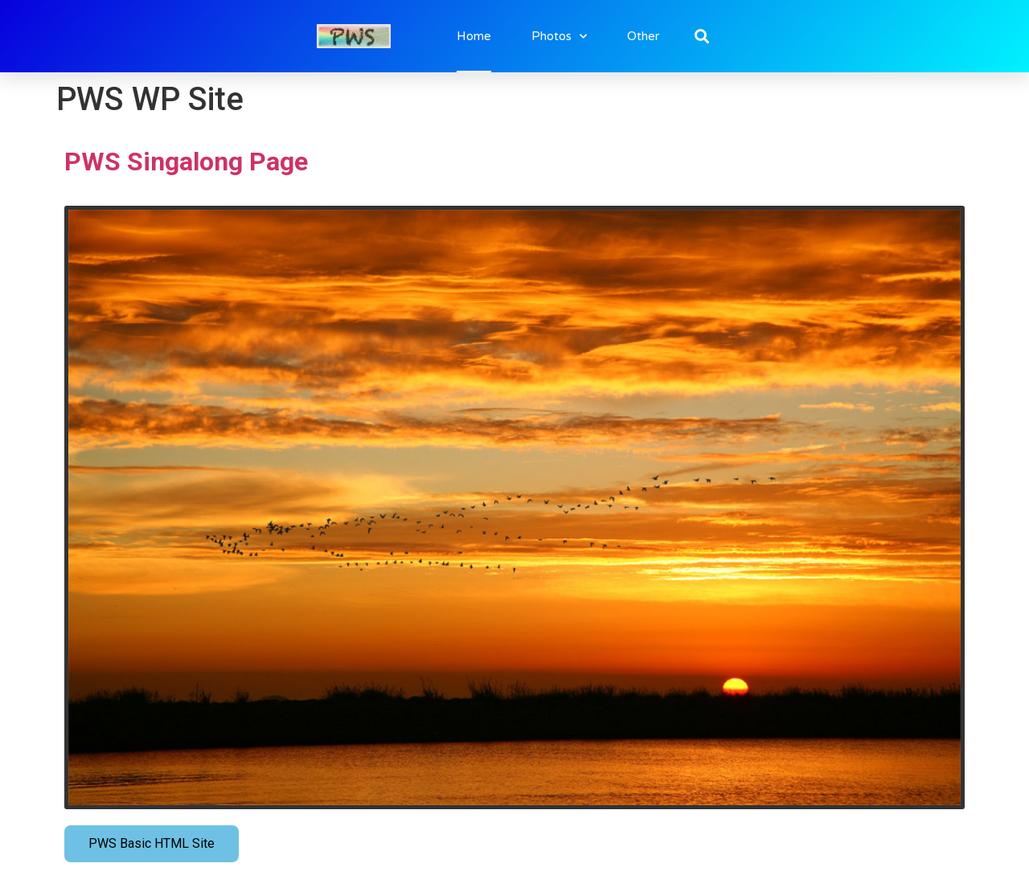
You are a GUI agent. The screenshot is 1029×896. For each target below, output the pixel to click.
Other (643, 36)
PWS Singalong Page (186, 161)
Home (474, 36)
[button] (702, 36)
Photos (559, 36)
